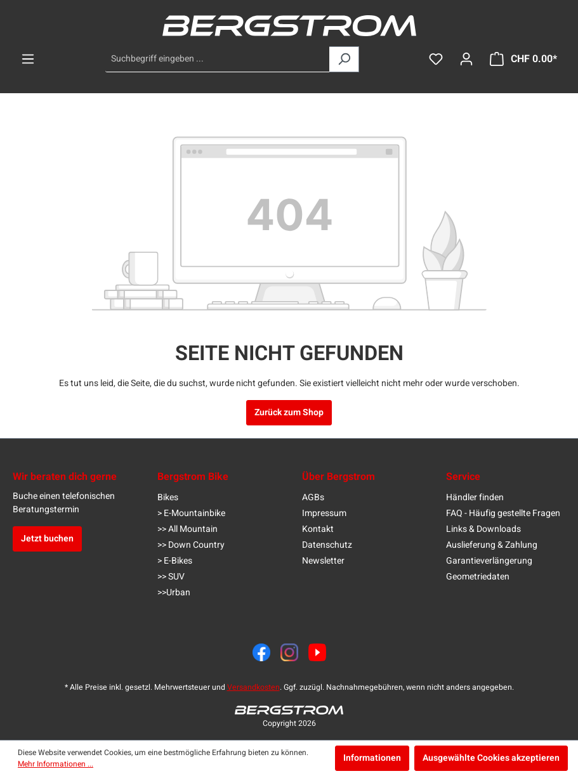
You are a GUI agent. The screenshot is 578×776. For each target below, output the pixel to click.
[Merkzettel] (436, 59)
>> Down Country (191, 545)
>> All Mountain (187, 529)
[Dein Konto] (466, 59)
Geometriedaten (477, 576)
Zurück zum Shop (289, 412)
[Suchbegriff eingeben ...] (217, 59)
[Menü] (28, 59)
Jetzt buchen (47, 538)
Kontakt (318, 529)
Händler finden (475, 497)
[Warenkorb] (523, 59)
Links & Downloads (483, 529)
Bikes (167, 497)
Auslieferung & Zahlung (491, 545)
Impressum (324, 513)
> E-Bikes (174, 560)
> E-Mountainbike (191, 513)
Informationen (372, 758)
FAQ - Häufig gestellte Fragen (503, 513)
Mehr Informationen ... (55, 764)
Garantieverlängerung (489, 560)
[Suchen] (344, 59)
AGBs (313, 497)
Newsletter (323, 560)
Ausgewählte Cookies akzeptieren (491, 758)
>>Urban (173, 592)
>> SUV (171, 576)
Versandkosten (253, 687)
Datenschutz (327, 545)
